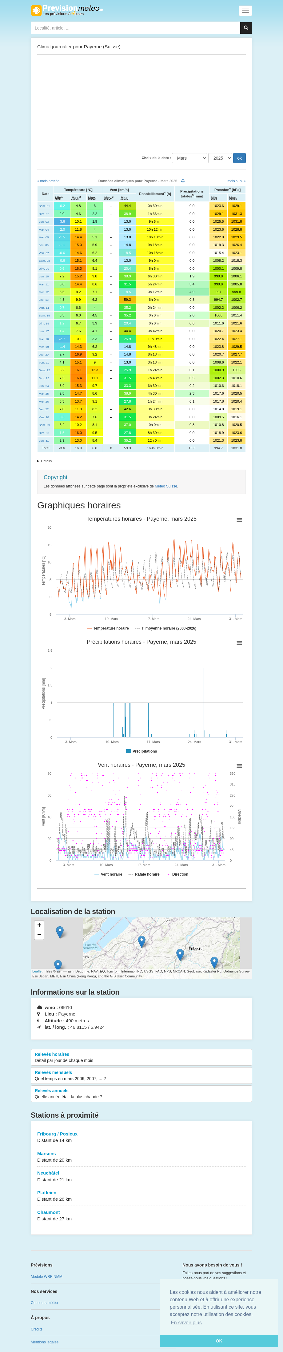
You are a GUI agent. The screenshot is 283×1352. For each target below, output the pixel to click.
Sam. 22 (44, 370)
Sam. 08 (44, 260)
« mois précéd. (48, 181)
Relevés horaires (141, 1058)
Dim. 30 (44, 433)
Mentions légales (44, 1342)
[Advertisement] (141, 104)
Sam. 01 (44, 206)
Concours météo (44, 1303)
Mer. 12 (44, 292)
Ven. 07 (44, 253)
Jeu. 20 (44, 354)
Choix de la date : (156, 158)
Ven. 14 (44, 307)
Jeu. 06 (44, 245)
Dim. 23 (44, 378)
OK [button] (219, 1340)
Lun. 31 (44, 440)
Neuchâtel (141, 1176)
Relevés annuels (141, 1094)
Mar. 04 (44, 229)
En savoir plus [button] (186, 1322)
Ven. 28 (44, 417)
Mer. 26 (44, 401)
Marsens (141, 1157)
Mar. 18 (44, 339)
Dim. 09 (44, 268)
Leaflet (37, 971)
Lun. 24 (44, 386)
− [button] (39, 935)
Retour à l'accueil (67, 10)
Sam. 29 (44, 425)
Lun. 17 (44, 331)
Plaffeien (141, 1196)
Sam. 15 (44, 315)
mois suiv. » (236, 181)
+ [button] (39, 925)
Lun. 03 (44, 221)
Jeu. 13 (44, 299)
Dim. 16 (44, 323)
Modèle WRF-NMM (46, 1276)
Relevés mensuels (141, 1076)
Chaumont (141, 1216)
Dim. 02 (44, 214)
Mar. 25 (44, 393)
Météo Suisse (166, 486)
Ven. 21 (44, 362)
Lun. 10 (44, 276)
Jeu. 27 (44, 409)
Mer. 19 (44, 346)
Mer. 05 (44, 237)
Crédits (36, 1329)
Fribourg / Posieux (141, 1137)
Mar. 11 (44, 284)
